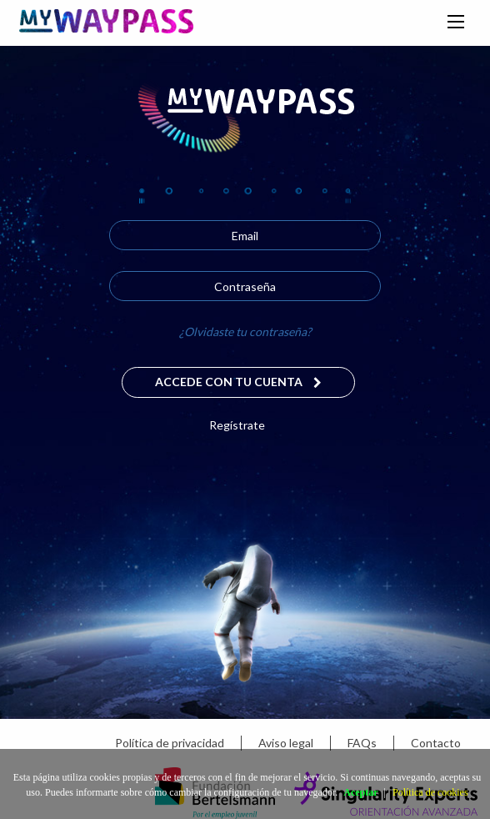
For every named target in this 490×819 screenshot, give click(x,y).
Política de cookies (430, 792)
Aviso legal (285, 743)
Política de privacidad (169, 743)
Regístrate (237, 425)
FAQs (362, 743)
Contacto (436, 743)
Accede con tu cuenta (238, 381)
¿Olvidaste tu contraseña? (245, 331)
